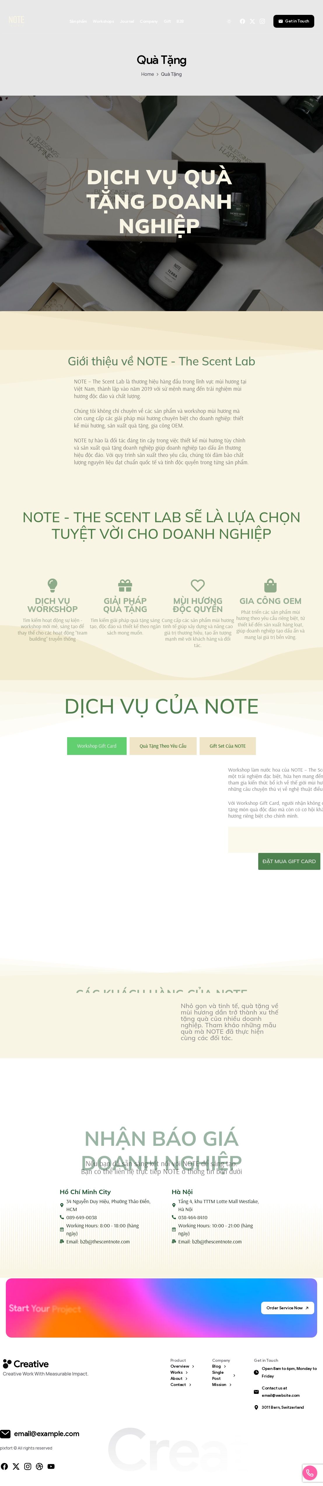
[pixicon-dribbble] (39, 1468)
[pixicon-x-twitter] (16, 1468)
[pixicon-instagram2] (28, 1468)
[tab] (97, 748)
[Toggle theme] (229, 21)
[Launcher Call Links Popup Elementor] (310, 1473)
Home (147, 74)
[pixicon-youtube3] (51, 1468)
